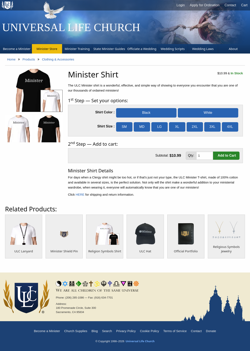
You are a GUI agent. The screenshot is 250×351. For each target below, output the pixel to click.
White (208, 112)
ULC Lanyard (23, 251)
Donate (211, 331)
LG (159, 126)
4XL (230, 126)
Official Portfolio (186, 251)
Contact (230, 5)
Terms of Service (175, 331)
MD (141, 126)
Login (181, 5)
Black (146, 112)
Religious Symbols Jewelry (226, 249)
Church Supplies (75, 331)
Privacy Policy (126, 331)
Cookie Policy (149, 331)
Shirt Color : (105, 112)
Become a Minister (47, 331)
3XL (212, 126)
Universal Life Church (71, 27)
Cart (244, 5)
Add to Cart (227, 155)
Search (107, 331)
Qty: (191, 155)
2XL (195, 126)
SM (124, 126)
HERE (80, 194)
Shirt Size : (106, 126)
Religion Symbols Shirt (104, 251)
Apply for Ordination (204, 5)
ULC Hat (145, 251)
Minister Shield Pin (64, 251)
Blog (95, 331)
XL (177, 126)
